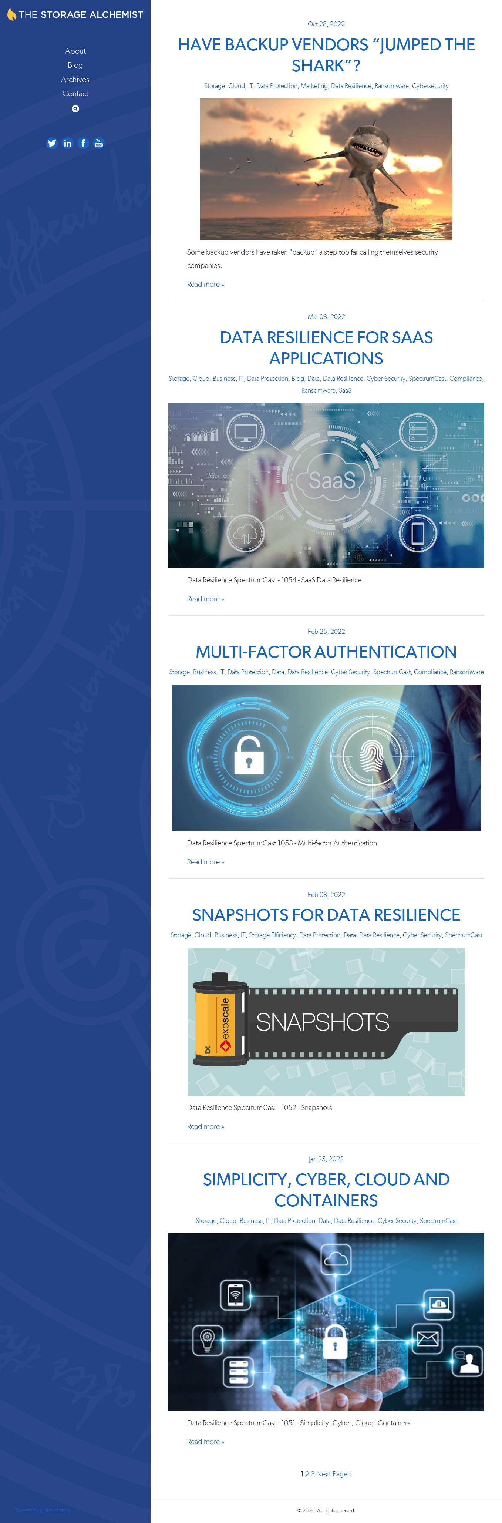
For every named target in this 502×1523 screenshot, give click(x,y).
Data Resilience (351, 86)
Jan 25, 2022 (326, 1159)
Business (224, 379)
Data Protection (276, 86)
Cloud (236, 86)
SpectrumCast (427, 379)
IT (250, 86)
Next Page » (334, 1474)
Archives (75, 79)
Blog (75, 65)
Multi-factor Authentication (326, 652)
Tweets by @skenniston (42, 1510)
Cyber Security (386, 379)
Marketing (314, 86)
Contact (75, 94)
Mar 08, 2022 (326, 317)
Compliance (465, 379)
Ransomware (392, 86)
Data (313, 379)
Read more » (206, 284)
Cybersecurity (430, 86)
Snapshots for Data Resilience (326, 915)
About (75, 51)
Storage (214, 86)
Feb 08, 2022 (326, 895)
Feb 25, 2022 (326, 632)
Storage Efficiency (272, 935)
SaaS (345, 390)
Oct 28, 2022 (326, 24)
